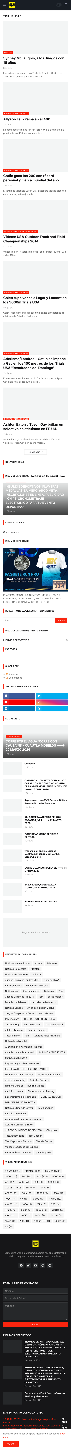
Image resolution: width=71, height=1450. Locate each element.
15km (10, 1221)
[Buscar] (29, 620)
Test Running (12, 1024)
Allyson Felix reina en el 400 (26, 119)
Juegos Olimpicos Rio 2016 (19, 996)
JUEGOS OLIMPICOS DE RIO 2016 (23, 1130)
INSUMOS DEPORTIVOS (35, 640)
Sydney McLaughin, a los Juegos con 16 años (33, 60)
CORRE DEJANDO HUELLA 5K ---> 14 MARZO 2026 (45, 869)
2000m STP (42, 1221)
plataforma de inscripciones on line (23, 1119)
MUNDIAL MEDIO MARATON (20, 1102)
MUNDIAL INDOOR (51, 1096)
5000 (58, 1176)
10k (44, 1187)
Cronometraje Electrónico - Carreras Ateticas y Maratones (44, 1394)
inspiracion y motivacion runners (22, 1063)
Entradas (12, 674)
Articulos (36, 974)
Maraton (35, 968)
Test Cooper (35, 1135)
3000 (53, 1182)
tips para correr (31, 991)
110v (59, 1193)
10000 (43, 1193)
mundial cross (45, 1013)
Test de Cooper (44, 1141)
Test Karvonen (45, 1107)
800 (27, 1176)
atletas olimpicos (14, 1030)
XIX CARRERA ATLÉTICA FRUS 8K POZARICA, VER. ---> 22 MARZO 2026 (43, 820)
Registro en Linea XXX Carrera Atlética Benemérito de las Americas (45, 802)
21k (30, 1187)
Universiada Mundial (16, 1041)
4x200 (10, 1209)
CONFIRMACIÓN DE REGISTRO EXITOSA (41, 835)
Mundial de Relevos (15, 1002)
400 (24, 1182)
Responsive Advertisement (35, 932)
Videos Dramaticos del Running (21, 1146)
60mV (38, 1198)
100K (25, 1215)
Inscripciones (12, 1018)
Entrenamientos (13, 985)
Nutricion (49, 991)
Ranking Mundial (14, 1085)
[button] (4, 5)
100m (40, 1215)
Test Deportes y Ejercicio (18, 1141)
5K (24, 1198)
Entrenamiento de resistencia (20, 1096)
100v (10, 1198)
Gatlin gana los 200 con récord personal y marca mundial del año (31, 178)
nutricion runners (14, 1091)
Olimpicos (51, 1130)
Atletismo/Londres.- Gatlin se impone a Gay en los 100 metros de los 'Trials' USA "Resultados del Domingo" (34, 363)
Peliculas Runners (39, 1080)
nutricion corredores (15, 1113)
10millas (55, 1215)
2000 (24, 1221)
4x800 (10, 1215)
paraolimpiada (43, 1152)
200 (38, 1182)
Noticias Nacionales (15, 968)
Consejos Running (37, 1030)
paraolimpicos (55, 996)
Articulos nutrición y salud (40, 1007)
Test (41, 996)
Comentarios (14, 677)
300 (55, 1204)
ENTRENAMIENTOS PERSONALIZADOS (26, 1069)
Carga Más (34, 452)
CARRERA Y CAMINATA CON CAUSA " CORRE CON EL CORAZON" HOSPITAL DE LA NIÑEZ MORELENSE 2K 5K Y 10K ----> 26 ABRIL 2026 (45, 785)
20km (41, 1204)
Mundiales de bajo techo (43, 1002)
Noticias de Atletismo (16, 974)
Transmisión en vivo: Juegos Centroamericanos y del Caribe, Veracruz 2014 (42, 853)
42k (10, 1182)
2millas (57, 1209)
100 (42, 1176)
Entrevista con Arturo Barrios (40, 901)
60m (27, 1193)
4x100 (55, 1198)
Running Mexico (35, 1085)
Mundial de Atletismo (37, 985)
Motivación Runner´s (16, 1057)
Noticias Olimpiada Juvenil (19, 1107)
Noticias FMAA (51, 980)
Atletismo (52, 963)
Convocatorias (10, 532)
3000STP (13, 1187)
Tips (61, 991)
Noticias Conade (14, 1007)
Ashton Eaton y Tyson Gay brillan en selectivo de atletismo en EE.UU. (33, 426)
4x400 (11, 1204)
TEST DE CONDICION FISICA (39, 1018)
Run (27, 1035)
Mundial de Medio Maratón (19, 1074)
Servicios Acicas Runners (46, 1035)
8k (8, 1226)
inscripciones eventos (49, 1074)
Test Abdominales (14, 1135)
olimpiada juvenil (54, 1024)
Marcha (52, 1171)
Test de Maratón (32, 1024)
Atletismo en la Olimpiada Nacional (23, 1046)
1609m (41, 1209)
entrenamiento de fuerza (18, 1152)
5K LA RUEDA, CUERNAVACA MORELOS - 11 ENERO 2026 (40, 886)
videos (38, 963)
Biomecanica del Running (41, 1091)
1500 (11, 1176)
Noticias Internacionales (17, 963)
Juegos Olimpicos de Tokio (19, 1013)
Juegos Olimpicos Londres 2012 (22, 980)
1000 (27, 1204)
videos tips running (15, 1080)
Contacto (29, 763)
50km (26, 1209)
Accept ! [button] (10, 1443)
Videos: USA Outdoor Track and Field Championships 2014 (34, 239)
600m (60, 1221)
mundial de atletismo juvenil (19, 1052)
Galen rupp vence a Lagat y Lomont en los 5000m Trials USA (35, 300)
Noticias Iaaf (11, 991)
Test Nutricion (12, 1035)
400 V (11, 1193)
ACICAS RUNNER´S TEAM (19, 1124)
